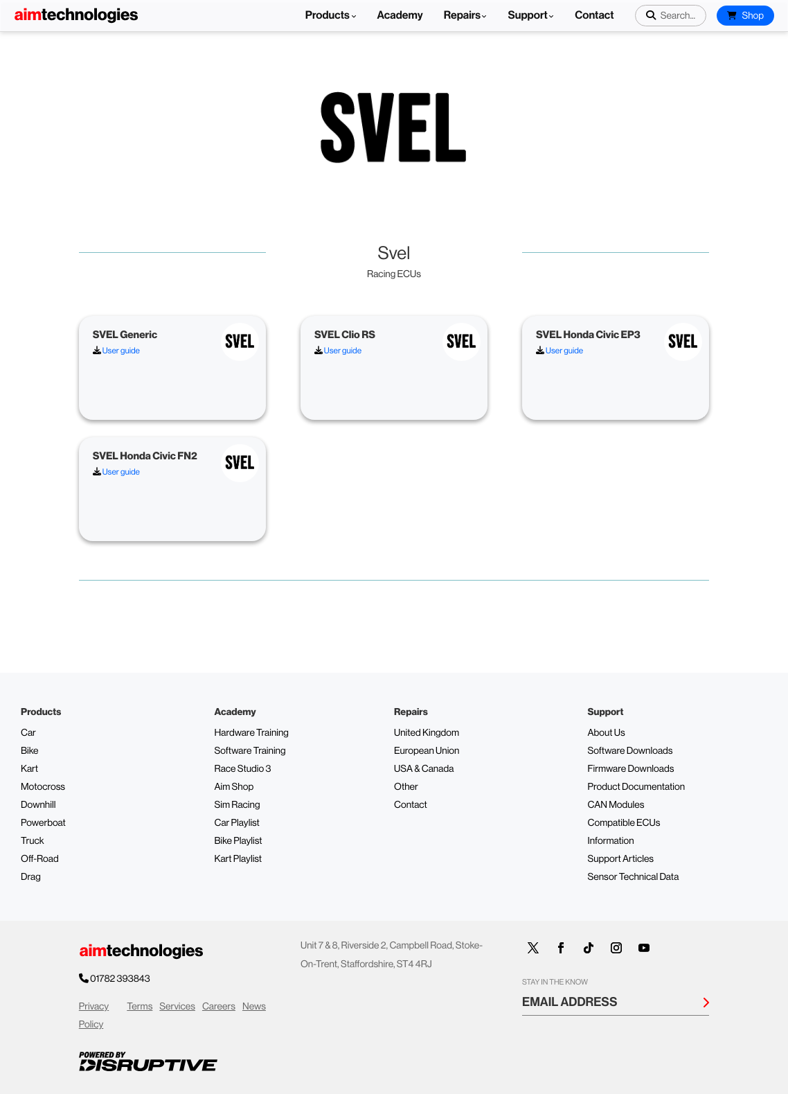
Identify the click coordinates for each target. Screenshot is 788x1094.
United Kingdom (426, 733)
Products (331, 15)
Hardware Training (252, 733)
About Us (606, 733)
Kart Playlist (238, 859)
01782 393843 (121, 979)
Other (406, 787)
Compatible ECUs (624, 823)
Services (177, 1006)
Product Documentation (637, 787)
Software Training (250, 751)
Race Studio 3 (243, 769)
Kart (29, 769)
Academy (400, 15)
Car (28, 733)
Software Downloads (630, 751)
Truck (32, 841)
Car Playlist (237, 823)
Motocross (43, 787)
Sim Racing (237, 805)
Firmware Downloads (631, 769)
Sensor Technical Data (633, 877)
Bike (30, 751)
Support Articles (621, 859)
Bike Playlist (238, 841)
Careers (218, 1006)
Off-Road (40, 859)
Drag (31, 877)
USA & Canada (424, 769)
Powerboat (43, 823)
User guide (116, 350)
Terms (139, 1006)
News (254, 1006)
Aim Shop (234, 787)
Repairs (462, 15)
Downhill (38, 805)
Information (611, 841)
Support (527, 15)
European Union (426, 751)
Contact (594, 15)
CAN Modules (616, 805)
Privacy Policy (94, 1016)
